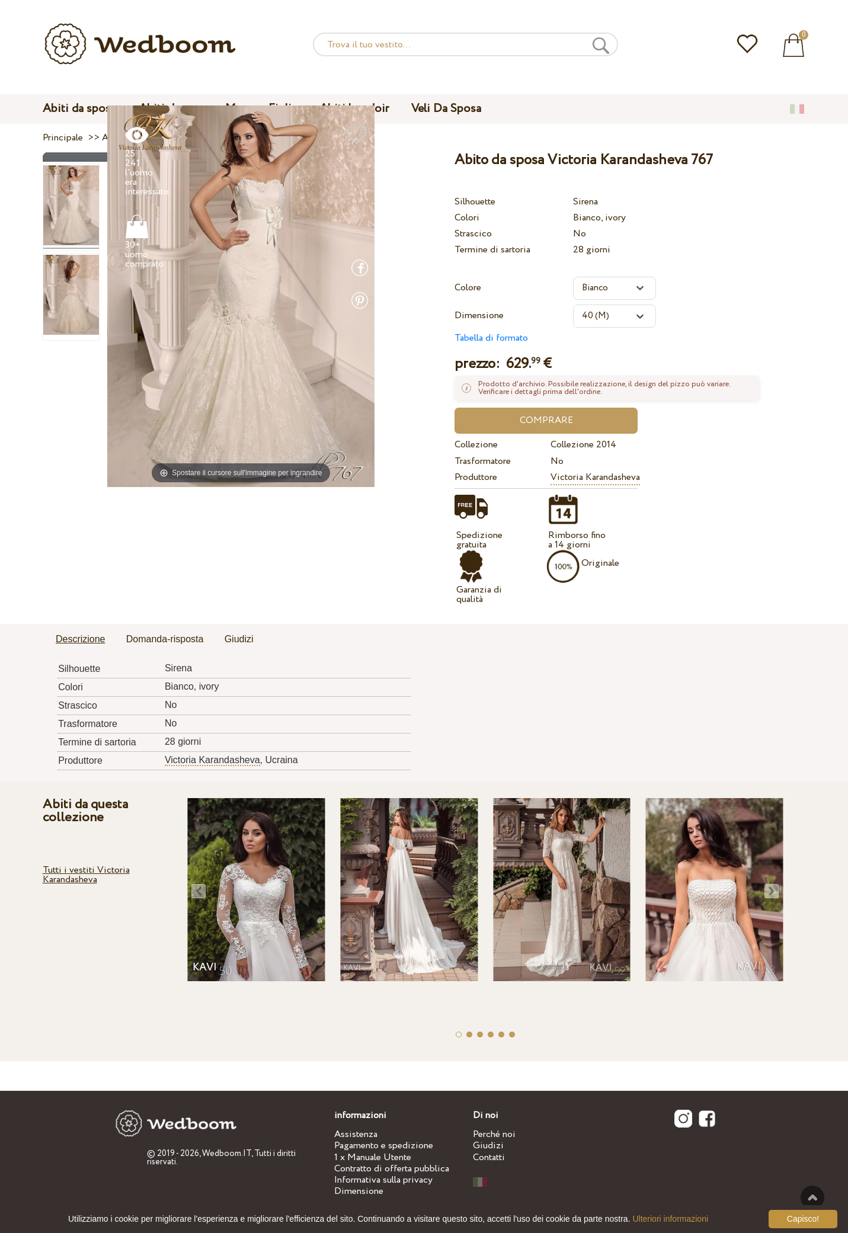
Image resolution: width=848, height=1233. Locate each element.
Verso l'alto (812, 1197)
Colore (468, 287)
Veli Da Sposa (446, 108)
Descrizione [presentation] (80, 639)
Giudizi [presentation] (239, 639)
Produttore (476, 477)
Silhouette (475, 201)
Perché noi (494, 1134)
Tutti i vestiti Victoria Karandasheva (86, 874)
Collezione (476, 444)
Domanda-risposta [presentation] (165, 639)
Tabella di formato (491, 338)
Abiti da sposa (79, 108)
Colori (467, 217)
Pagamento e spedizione (383, 1145)
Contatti (489, 1157)
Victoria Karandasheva (595, 477)
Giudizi (488, 1145)
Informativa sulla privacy (383, 1180)
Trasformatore (483, 461)
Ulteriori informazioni (670, 1219)
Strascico (473, 233)
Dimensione (479, 315)
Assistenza (355, 1134)
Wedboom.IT (226, 1154)
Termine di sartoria (492, 249)
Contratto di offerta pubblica (391, 1169)
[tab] (80, 640)
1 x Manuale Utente (372, 1157)
